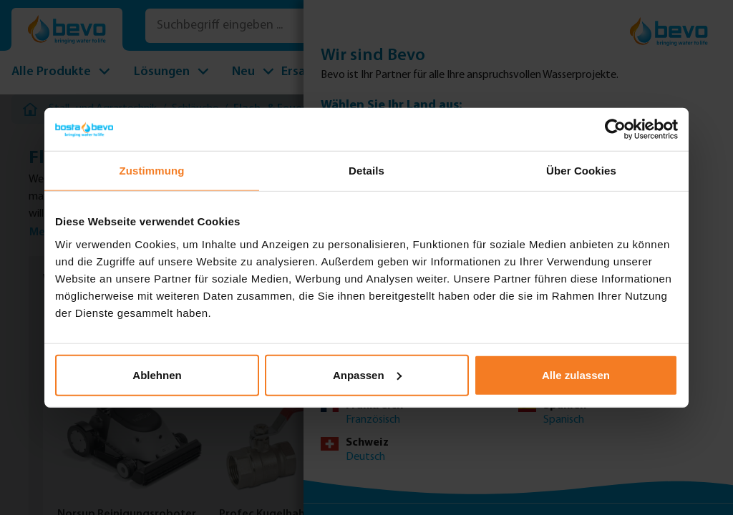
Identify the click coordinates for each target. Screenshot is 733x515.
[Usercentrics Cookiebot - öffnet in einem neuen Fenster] (615, 129)
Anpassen (367, 374)
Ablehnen (156, 374)
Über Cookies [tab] (581, 171)
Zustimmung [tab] (152, 171)
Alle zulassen (576, 374)
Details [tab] (366, 171)
